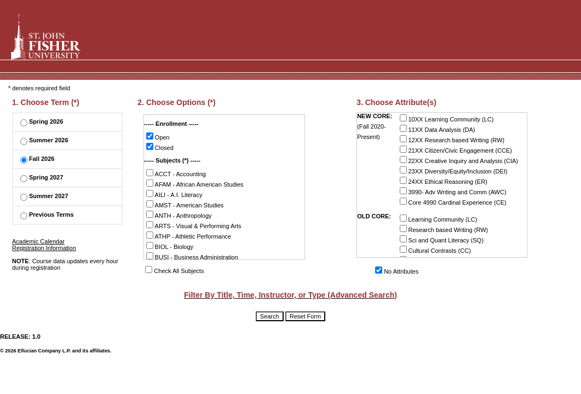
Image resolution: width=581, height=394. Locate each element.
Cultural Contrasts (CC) (435, 250)
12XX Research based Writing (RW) (452, 139)
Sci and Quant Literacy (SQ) (442, 239)
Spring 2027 (41, 177)
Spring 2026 (41, 121)
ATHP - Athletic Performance (189, 235)
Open (158, 136)
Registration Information (44, 248)
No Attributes (396, 271)
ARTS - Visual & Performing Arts (193, 225)
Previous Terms (47, 214)
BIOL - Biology (170, 246)
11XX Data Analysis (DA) (437, 129)
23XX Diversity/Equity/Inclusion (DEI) (454, 170)
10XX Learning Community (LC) (447, 118)
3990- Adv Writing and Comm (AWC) (453, 191)
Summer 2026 (44, 140)
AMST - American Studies (185, 204)
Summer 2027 (44, 196)
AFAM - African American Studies (195, 183)
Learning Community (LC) (439, 219)
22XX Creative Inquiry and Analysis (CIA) (459, 160)
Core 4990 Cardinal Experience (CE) (453, 202)
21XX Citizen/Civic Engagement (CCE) (456, 150)
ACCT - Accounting (176, 173)
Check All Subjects (174, 271)
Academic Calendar (38, 241)
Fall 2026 (37, 158)
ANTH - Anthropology (179, 215)
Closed (160, 147)
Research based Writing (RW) (444, 229)
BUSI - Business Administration (192, 256)
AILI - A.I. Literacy (174, 194)
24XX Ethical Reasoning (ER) (443, 181)
